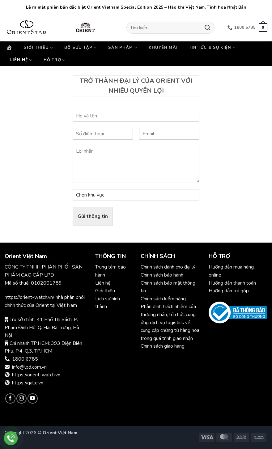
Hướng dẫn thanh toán (232, 283)
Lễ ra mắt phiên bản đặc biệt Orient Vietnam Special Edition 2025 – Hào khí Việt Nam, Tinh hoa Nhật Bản (136, 7)
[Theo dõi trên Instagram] (21, 398)
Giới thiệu (38, 48)
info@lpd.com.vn (29, 367)
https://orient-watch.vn (36, 374)
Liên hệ (21, 60)
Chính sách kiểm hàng (163, 298)
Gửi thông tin (93, 216)
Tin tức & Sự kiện (212, 48)
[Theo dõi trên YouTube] (33, 398)
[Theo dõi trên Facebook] (10, 398)
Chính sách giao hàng (163, 346)
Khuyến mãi (163, 47)
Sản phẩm (123, 48)
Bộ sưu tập (80, 48)
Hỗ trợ (55, 60)
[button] (263, 27)
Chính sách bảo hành (163, 275)
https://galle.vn (27, 382)
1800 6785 (25, 359)
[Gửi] (207, 28)
